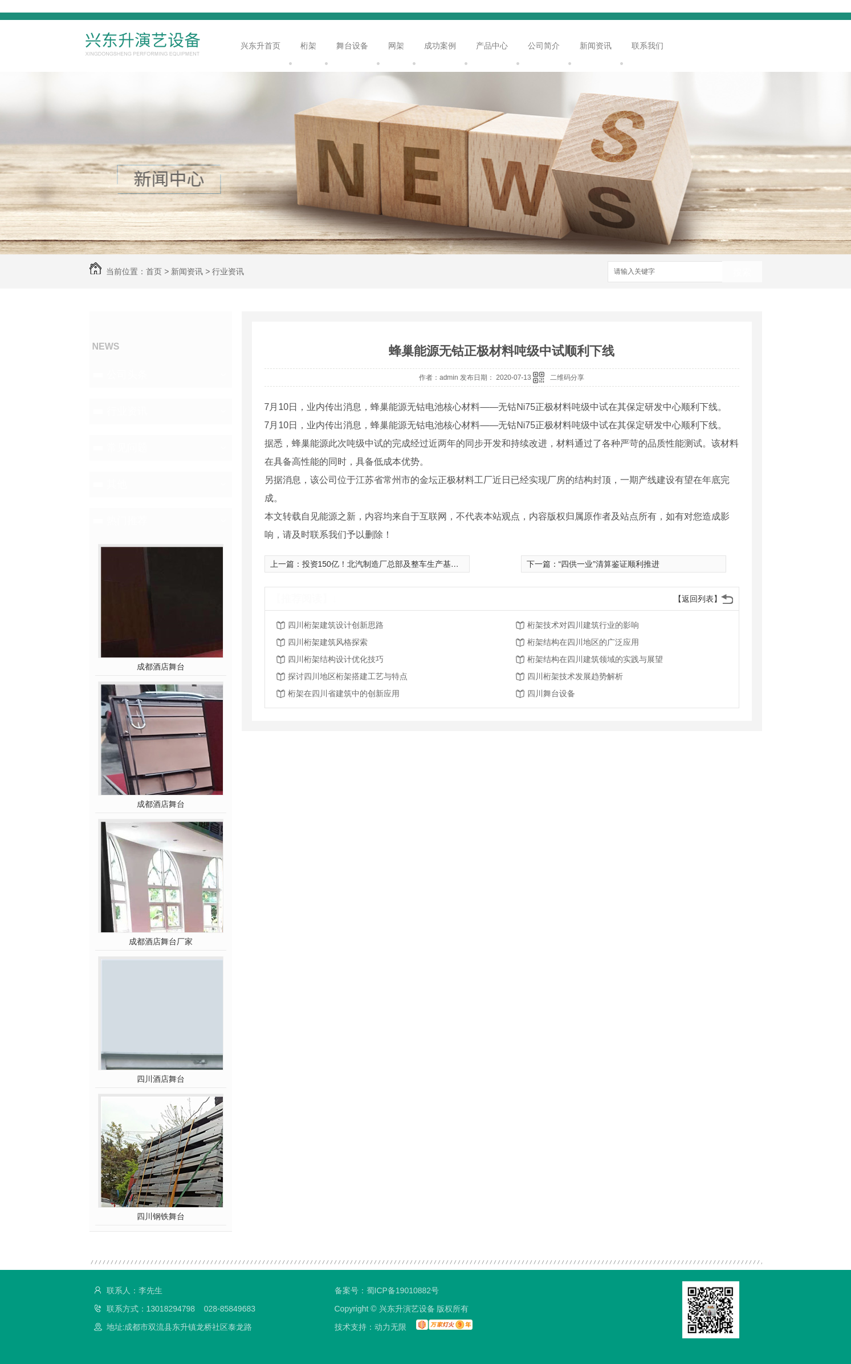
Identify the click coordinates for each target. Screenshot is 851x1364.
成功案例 (440, 45)
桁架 (308, 45)
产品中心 (492, 45)
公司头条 (127, 374)
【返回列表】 (698, 598)
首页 (154, 271)
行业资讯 (228, 271)
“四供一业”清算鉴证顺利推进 (609, 564)
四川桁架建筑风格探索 (328, 642)
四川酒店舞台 (161, 1078)
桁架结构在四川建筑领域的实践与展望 (595, 659)
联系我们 (647, 45)
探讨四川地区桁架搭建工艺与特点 (348, 676)
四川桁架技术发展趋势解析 (575, 676)
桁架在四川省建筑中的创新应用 (344, 693)
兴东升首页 (260, 45)
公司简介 (544, 45)
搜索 (742, 272)
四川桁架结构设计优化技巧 (336, 659)
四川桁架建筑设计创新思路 (336, 625)
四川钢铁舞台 (161, 1216)
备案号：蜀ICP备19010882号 (387, 1290)
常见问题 (127, 447)
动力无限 (390, 1326)
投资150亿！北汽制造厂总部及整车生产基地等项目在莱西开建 (412, 564)
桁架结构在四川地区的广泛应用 (583, 642)
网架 (396, 45)
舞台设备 (352, 45)
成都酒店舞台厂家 (161, 941)
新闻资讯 (596, 45)
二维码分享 (567, 377)
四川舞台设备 (551, 693)
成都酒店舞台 (161, 666)
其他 (117, 484)
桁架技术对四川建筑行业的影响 (583, 625)
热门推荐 (127, 520)
